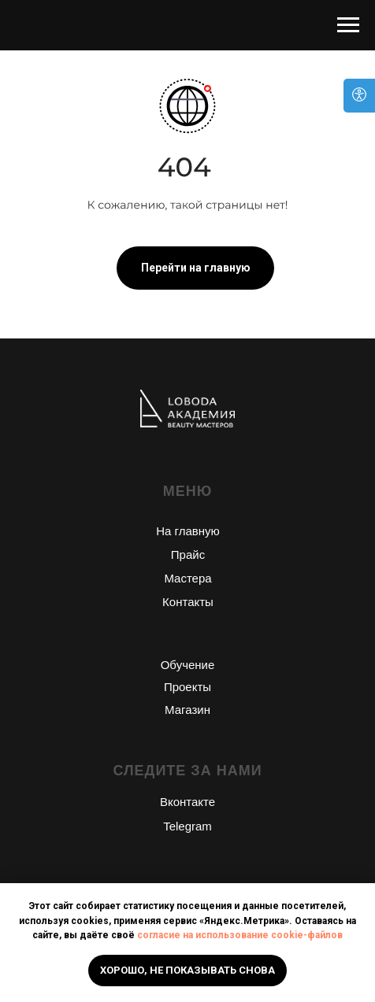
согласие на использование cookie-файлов (240, 935)
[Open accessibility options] (359, 96)
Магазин (187, 709)
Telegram (187, 826)
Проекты (187, 686)
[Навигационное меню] (348, 25)
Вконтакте (187, 801)
